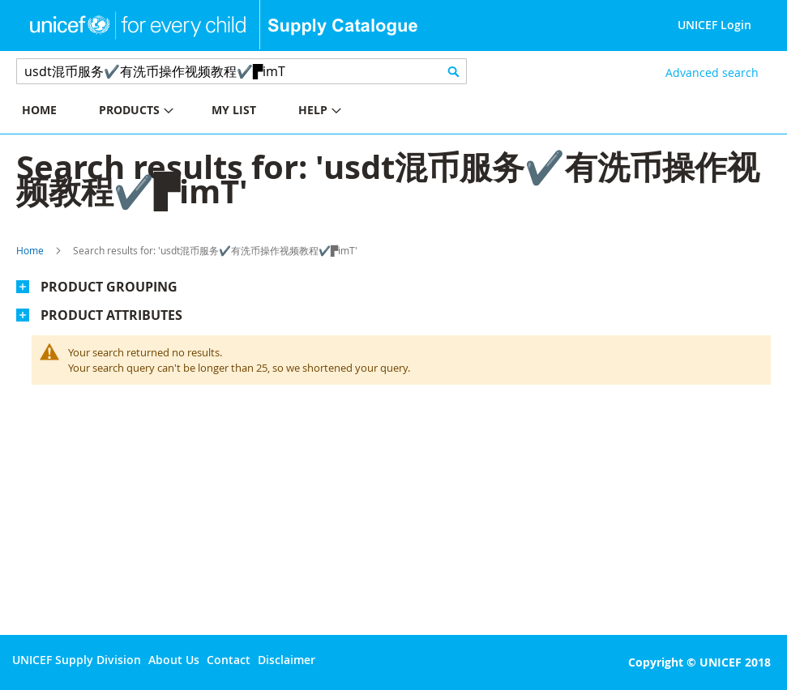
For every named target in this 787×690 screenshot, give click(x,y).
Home (30, 250)
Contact (228, 659)
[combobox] (241, 71)
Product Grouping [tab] (109, 287)
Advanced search (712, 72)
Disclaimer (286, 659)
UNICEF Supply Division (76, 659)
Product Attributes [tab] (111, 315)
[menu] (197, 112)
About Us (173, 659)
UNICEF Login (714, 24)
